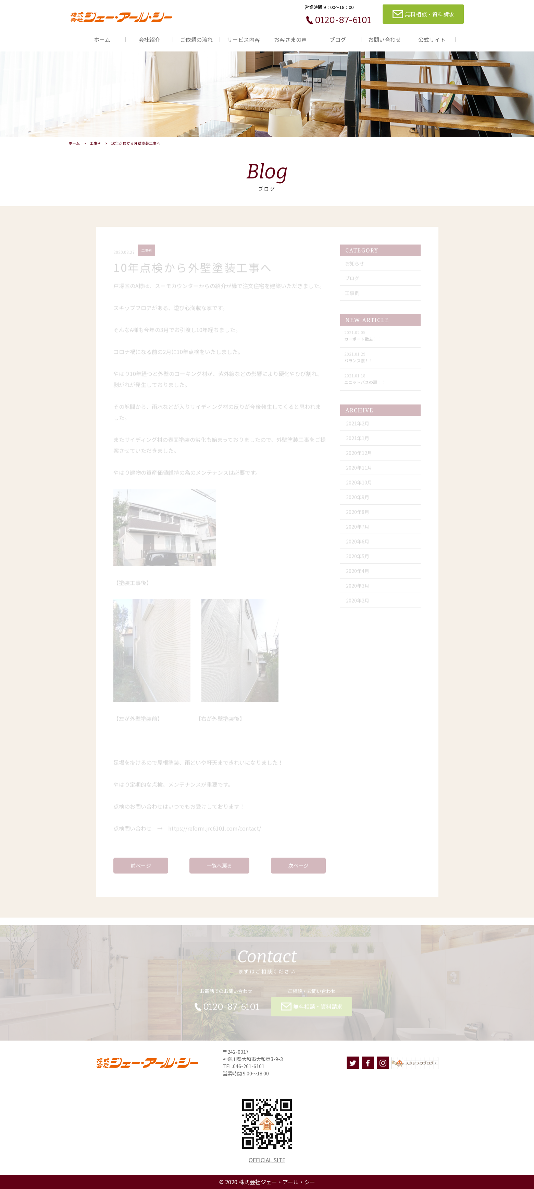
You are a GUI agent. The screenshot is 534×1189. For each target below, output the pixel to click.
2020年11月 (359, 469)
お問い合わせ (384, 39)
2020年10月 (359, 484)
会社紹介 (149, 39)
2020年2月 (357, 602)
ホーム (102, 39)
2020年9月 (357, 499)
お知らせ (354, 265)
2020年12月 (359, 455)
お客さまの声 (290, 39)
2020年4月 (357, 573)
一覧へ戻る (219, 867)
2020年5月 (357, 558)
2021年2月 (357, 425)
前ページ (141, 867)
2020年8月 (357, 514)
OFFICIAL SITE (267, 1160)
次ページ (298, 867)
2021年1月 (357, 440)
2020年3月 (357, 587)
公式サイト (432, 39)
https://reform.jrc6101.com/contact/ (214, 830)
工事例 (95, 143)
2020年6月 (357, 543)
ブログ (338, 39)
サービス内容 (243, 39)
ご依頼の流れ (196, 39)
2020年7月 (357, 528)
